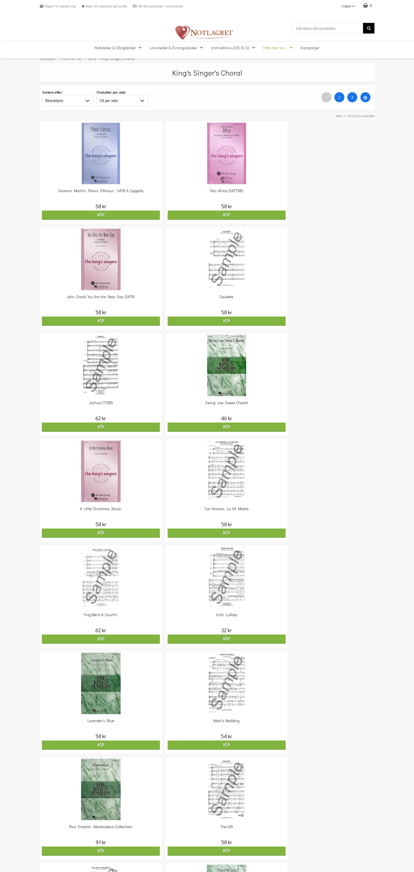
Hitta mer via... (279, 47)
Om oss (46, 835)
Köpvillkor (48, 844)
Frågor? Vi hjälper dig (58, 6)
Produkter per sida (111, 92)
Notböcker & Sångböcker (120, 47)
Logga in (348, 5)
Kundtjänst (49, 827)
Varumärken (50, 862)
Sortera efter (52, 92)
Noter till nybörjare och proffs (104, 6)
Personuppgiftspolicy (57, 853)
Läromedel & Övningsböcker (178, 47)
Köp (80, 214)
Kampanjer (310, 47)
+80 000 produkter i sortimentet (157, 6)
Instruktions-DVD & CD (234, 47)
